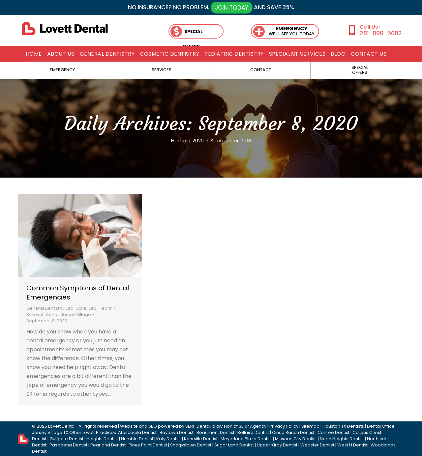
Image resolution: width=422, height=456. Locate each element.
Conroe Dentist (333, 432)
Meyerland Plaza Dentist (246, 439)
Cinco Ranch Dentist (293, 432)
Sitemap (310, 426)
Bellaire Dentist (253, 432)
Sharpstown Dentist (190, 445)
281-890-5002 (381, 33)
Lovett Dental (61, 426)
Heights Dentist (102, 439)
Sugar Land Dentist (234, 445)
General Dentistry (44, 308)
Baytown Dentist (177, 432)
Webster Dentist (317, 445)
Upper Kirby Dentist (277, 445)
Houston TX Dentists (343, 426)
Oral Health (100, 308)
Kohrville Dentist (201, 439)
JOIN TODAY (231, 8)
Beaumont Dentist (215, 432)
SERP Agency (252, 426)
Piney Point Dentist (148, 445)
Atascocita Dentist (137, 432)
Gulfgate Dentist (66, 439)
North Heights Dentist (342, 439)
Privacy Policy (283, 426)
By (58, 314)
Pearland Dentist (108, 445)
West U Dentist (352, 445)
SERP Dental (197, 426)
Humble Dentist (137, 439)
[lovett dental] (65, 28)
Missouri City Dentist (296, 439)
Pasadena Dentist (68, 445)
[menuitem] (34, 54)
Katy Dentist (168, 439)
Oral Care (75, 308)
